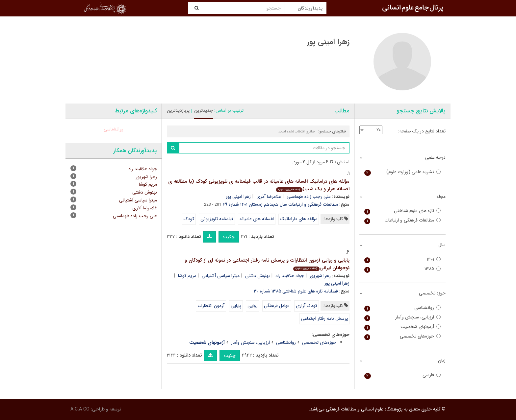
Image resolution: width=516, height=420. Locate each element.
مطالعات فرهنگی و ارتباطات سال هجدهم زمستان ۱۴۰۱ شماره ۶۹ (280, 204)
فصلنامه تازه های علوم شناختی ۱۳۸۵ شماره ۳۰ (296, 291)
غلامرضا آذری (268, 196)
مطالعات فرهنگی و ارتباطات (402, 220)
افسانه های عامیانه (257, 218)
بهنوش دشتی (257, 275)
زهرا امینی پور (238, 196)
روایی (252, 305)
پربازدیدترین (178, 110)
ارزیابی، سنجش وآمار (250, 342)
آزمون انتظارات (210, 305)
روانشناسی (286, 342)
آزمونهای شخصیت (402, 327)
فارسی (402, 375)
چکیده (229, 237)
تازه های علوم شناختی (402, 211)
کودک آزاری (306, 305)
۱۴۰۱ (402, 259)
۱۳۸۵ (402, 269)
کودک (189, 218)
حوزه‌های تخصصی (319, 342)
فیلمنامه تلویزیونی (216, 218)
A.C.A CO (80, 409)
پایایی (236, 305)
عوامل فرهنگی (277, 305)
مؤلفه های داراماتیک (298, 218)
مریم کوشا (187, 275)
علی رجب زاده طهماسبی (309, 196)
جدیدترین (203, 110)
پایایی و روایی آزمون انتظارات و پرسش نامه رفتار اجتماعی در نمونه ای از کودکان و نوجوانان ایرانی (267, 264)
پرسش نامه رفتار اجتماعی (324, 318)
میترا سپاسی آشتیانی (221, 275)
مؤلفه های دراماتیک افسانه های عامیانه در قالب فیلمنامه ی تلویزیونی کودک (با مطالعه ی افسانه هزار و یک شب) (258, 185)
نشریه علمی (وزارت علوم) (402, 172)
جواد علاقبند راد (289, 275)
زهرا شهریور (320, 275)
